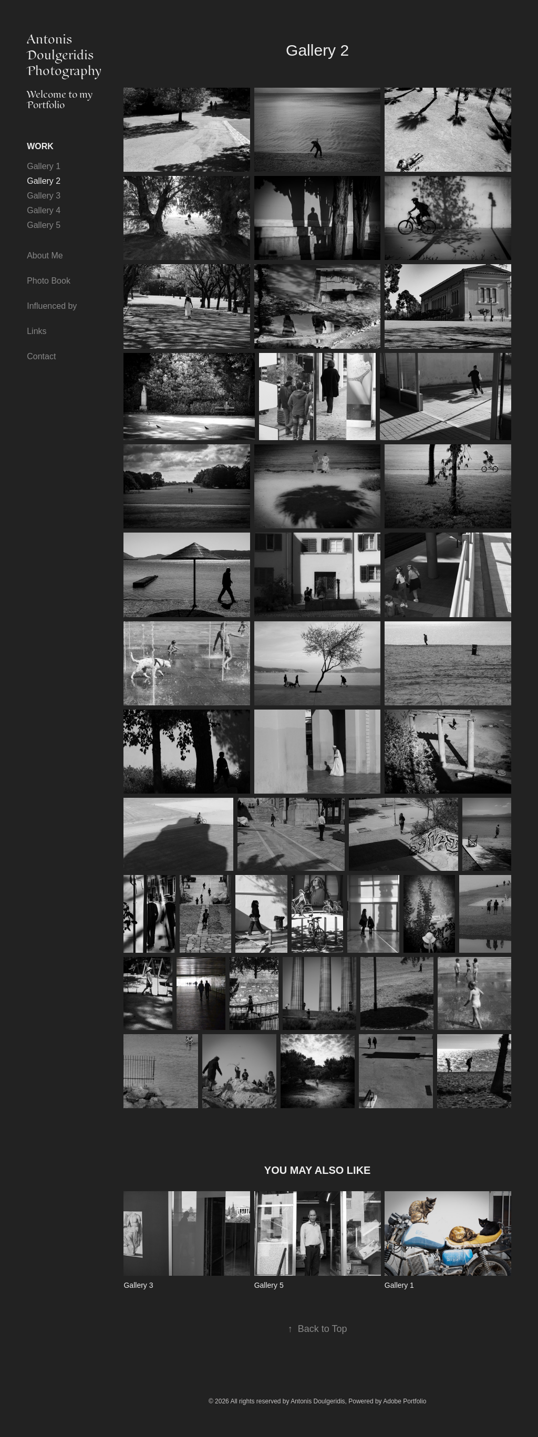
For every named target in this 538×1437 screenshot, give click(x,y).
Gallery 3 (43, 195)
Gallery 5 (43, 225)
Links (36, 331)
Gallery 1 (43, 166)
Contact (41, 356)
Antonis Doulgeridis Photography (64, 55)
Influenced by (52, 305)
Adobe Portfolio (404, 1401)
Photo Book (48, 280)
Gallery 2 (43, 180)
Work (40, 146)
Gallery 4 (43, 210)
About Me (45, 255)
